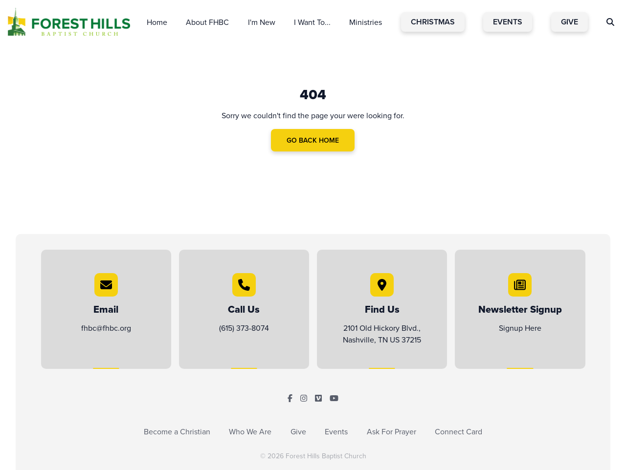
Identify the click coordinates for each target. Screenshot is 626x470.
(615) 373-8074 (244, 327)
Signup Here (520, 327)
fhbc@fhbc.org (106, 327)
